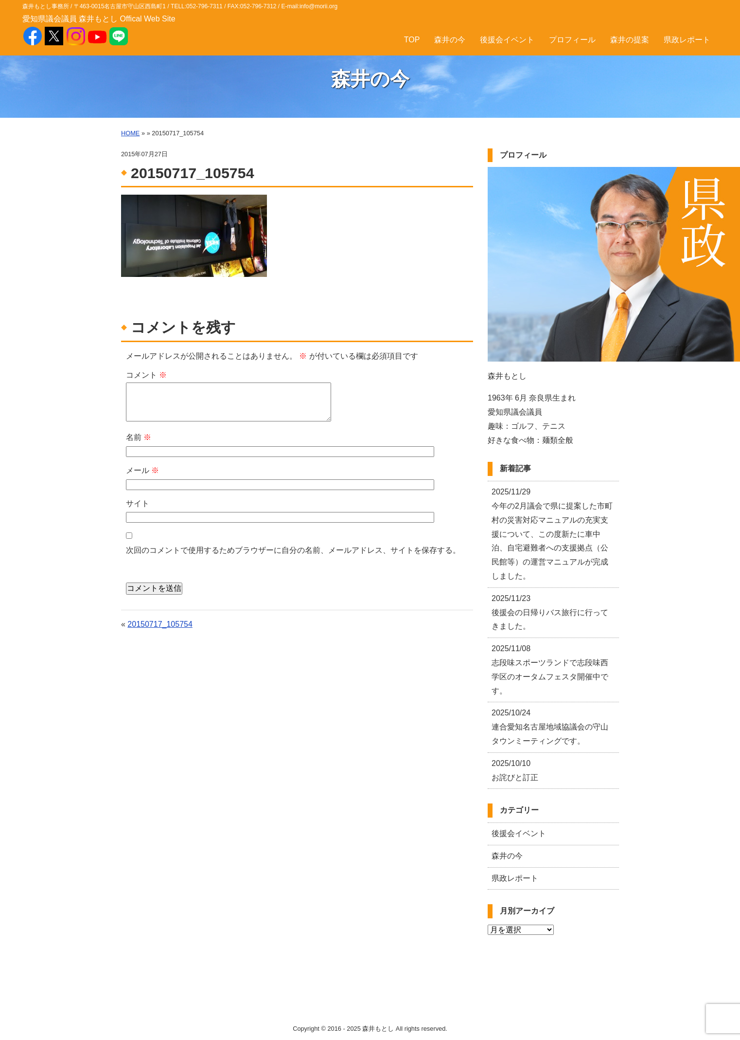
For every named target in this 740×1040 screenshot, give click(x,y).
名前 (138, 437)
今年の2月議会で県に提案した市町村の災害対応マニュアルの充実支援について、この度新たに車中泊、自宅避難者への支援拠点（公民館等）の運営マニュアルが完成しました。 (552, 534)
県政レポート (687, 40)
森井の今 (449, 40)
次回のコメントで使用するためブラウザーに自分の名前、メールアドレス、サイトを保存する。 (293, 550)
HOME (130, 133)
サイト (137, 503)
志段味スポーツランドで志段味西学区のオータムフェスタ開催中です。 (550, 669)
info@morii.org (318, 6)
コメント (146, 375)
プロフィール (572, 40)
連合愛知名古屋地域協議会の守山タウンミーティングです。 (550, 727)
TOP (412, 40)
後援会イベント (507, 40)
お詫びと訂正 (515, 770)
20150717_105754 (159, 624)
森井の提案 (629, 40)
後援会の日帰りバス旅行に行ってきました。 (550, 612)
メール (142, 470)
